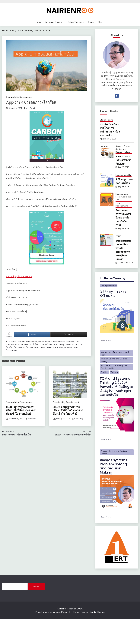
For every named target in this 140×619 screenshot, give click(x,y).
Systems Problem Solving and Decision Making (123, 149)
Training (114, 372)
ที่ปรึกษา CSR (38, 344)
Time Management (122, 204)
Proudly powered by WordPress (51, 612)
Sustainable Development (63, 341)
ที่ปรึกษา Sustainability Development (61, 344)
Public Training (75, 22)
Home (39, 22)
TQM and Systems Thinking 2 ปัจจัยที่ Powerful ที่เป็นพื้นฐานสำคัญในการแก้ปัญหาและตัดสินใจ (116, 386)
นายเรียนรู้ (30, 108)
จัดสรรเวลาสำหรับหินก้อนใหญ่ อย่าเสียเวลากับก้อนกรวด (123, 218)
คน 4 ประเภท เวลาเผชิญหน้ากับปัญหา (123, 160)
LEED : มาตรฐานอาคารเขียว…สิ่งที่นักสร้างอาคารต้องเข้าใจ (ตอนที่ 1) (68, 410)
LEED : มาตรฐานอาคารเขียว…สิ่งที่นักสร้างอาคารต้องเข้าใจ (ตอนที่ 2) (21, 410)
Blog (100, 22)
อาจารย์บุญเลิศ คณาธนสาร (19, 276)
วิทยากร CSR (19, 347)
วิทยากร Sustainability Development (42, 347)
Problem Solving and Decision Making (114, 360)
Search (36, 586)
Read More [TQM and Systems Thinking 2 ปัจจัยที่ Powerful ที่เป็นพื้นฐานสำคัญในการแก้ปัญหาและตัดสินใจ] (106, 439)
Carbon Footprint (17, 341)
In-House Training (53, 22)
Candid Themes (97, 612)
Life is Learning (106, 120)
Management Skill (124, 175)
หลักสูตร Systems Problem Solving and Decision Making (113, 466)
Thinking (104, 372)
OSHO (118, 236)
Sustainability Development (19, 97)
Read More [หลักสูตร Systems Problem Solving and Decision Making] (106, 517)
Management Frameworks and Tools (123, 197)
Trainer (91, 22)
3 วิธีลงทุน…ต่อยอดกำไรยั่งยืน (113, 294)
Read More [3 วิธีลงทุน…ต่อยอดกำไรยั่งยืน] (106, 341)
